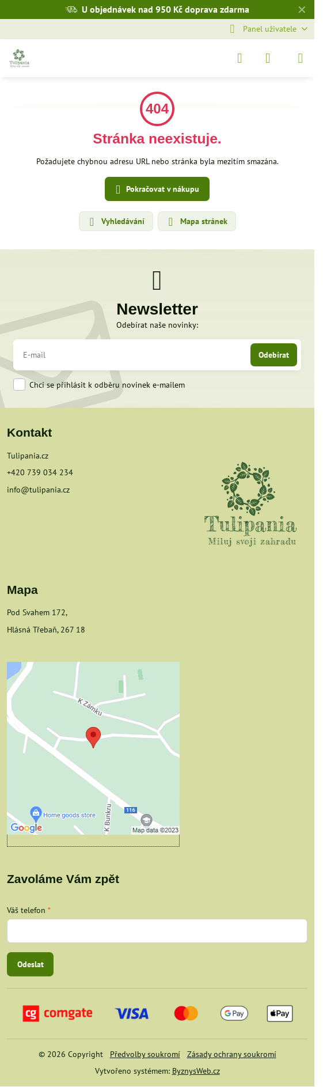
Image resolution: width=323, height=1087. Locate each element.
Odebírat (274, 355)
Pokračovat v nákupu (155, 190)
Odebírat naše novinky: (157, 325)
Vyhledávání (115, 222)
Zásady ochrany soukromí (231, 1054)
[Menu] (300, 58)
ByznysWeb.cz (196, 1071)
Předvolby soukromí (145, 1054)
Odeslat (30, 964)
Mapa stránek (196, 222)
